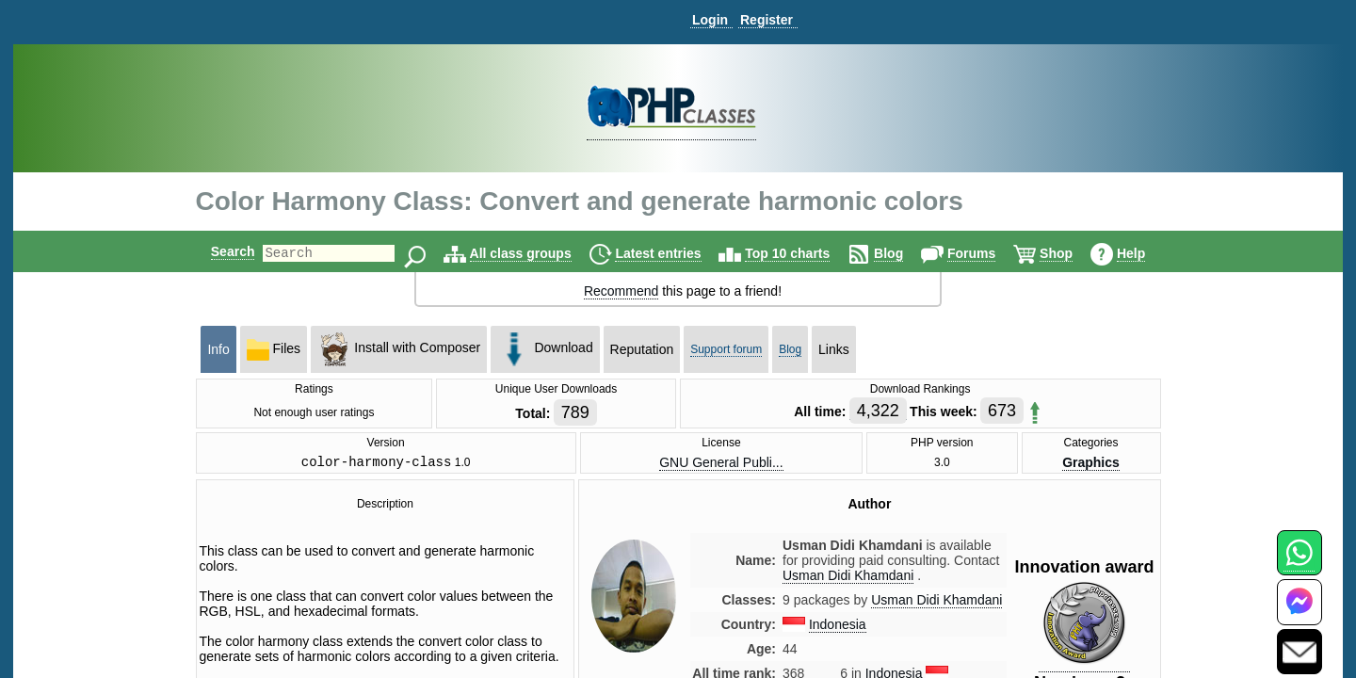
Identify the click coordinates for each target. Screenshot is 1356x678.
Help (1147, 253)
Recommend (621, 291)
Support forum (726, 349)
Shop (1072, 253)
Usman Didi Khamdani (936, 602)
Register (766, 19)
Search (217, 251)
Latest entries (674, 253)
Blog (904, 253)
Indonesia (837, 627)
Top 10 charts (803, 253)
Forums (987, 253)
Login (710, 19)
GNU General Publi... (721, 463)
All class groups (537, 253)
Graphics (1091, 463)
